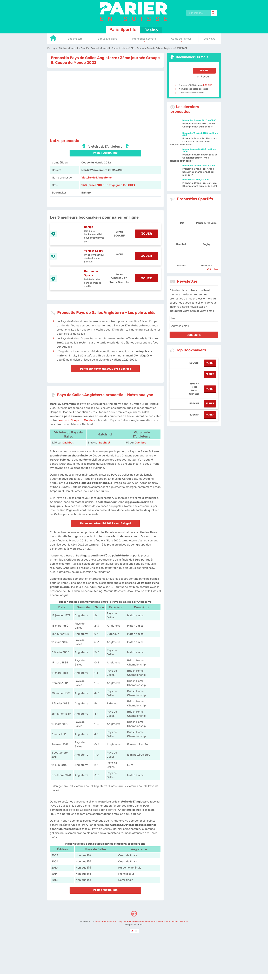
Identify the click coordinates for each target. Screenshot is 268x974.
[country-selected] (132, 931)
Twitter (174, 921)
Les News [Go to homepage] (209, 38)
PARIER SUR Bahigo (105, 153)
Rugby (206, 244)
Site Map (183, 921)
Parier (204, 70)
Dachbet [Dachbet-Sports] (67, 442)
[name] (194, 318)
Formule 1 (206, 265)
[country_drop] (137, 931)
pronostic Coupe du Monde (75, 420)
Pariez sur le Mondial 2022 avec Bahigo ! (105, 368)
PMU (181, 222)
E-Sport (181, 265)
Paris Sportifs (122, 29)
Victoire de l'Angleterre (96, 177)
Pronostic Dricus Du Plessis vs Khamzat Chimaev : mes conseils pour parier (193, 141)
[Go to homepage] (53, 39)
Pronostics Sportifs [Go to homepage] (144, 38)
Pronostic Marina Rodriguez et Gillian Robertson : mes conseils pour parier (193, 157)
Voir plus (212, 269)
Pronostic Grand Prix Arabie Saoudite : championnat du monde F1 (198, 171)
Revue (202, 76)
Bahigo (88, 226)
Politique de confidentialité (140, 921)
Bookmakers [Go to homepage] (75, 38)
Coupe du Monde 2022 (96, 162)
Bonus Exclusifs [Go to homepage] (107, 38)
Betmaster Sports (91, 273)
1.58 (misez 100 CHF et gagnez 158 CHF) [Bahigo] (108, 185)
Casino (151, 30)
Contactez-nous (162, 921)
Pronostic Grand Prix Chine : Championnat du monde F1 (198, 125)
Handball (181, 244)
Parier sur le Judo (206, 222)
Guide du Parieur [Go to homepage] (181, 38)
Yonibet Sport (93, 250)
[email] (194, 326)
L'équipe (122, 921)
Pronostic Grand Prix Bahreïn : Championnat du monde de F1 (199, 185)
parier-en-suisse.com (105, 921)
